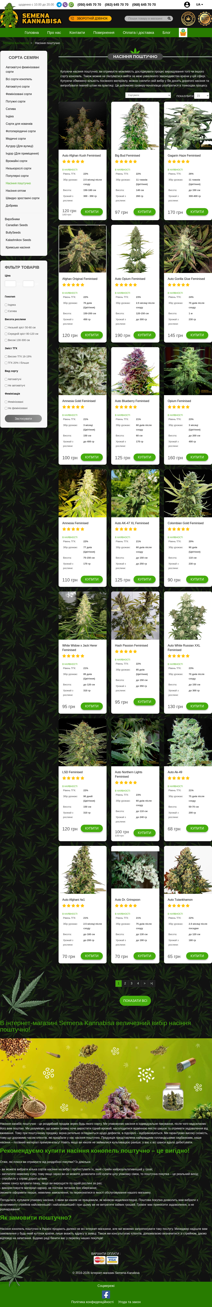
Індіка (10, 116)
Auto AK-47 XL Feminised (132, 523)
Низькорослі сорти (18, 168)
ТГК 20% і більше (18, 362)
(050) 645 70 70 (89, 5)
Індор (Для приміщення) (22, 153)
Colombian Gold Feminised (186, 523)
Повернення (103, 32)
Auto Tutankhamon (180, 899)
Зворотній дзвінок (89, 18)
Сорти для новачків (19, 123)
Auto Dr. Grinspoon (127, 899)
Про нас (54, 32)
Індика (12, 304)
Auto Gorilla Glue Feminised (186, 278)
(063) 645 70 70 (117, 5)
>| (151, 983)
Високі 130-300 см (19, 340)
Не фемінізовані (18, 408)
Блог (167, 32)
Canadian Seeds (17, 225)
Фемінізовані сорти (19, 94)
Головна (32, 32)
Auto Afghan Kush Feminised (81, 155)
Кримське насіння (18, 247)
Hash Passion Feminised (131, 645)
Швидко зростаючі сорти (22, 198)
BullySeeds (13, 232)
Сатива (11, 108)
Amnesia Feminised (75, 523)
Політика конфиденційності (92, 1302)
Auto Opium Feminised (130, 278)
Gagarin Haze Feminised (184, 155)
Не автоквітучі (16, 385)
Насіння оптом (16, 190)
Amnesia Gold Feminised (79, 401)
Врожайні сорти (16, 161)
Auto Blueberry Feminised (132, 401)
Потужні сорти (15, 101)
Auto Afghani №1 (73, 899)
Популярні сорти (17, 175)
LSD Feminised (72, 772)
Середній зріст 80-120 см (23, 333)
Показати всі (135, 1001)
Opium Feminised (179, 401)
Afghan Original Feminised (79, 278)
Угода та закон (129, 1302)
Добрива (12, 205)
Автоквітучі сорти (18, 86)
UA (199, 4)
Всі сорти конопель (19, 79)
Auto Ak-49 (175, 772)
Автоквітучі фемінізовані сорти (22, 69)
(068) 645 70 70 (144, 5)
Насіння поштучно (18, 183)
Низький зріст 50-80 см (22, 327)
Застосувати (23, 418)
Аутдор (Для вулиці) (19, 146)
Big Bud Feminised (127, 155)
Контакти (77, 32)
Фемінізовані (15, 401)
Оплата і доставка (138, 32)
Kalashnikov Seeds (18, 240)
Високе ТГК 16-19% (20, 356)
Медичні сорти (16, 138)
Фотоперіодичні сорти (21, 131)
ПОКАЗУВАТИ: (185, 96)
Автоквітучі (14, 379)
